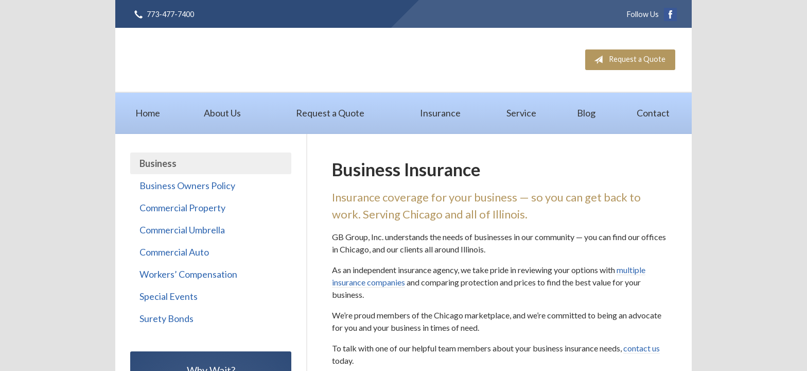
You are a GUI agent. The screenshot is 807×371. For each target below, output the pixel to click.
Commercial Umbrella (182, 229)
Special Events (168, 296)
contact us (641, 348)
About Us (222, 113)
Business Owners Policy (187, 185)
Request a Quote (627, 60)
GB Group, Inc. (223, 59)
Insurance (440, 113)
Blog (586, 113)
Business (158, 163)
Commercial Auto (174, 252)
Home (147, 113)
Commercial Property (182, 207)
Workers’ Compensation (188, 274)
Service (521, 113)
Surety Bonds (166, 318)
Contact (653, 113)
